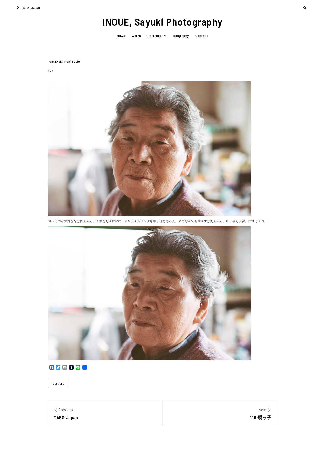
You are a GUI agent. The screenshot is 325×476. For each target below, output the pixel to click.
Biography (181, 35)
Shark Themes (299, 465)
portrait (58, 383)
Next (219, 414)
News (121, 35)
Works (136, 35)
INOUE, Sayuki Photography (162, 21)
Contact (201, 35)
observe (55, 61)
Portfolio (157, 35)
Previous (105, 414)
